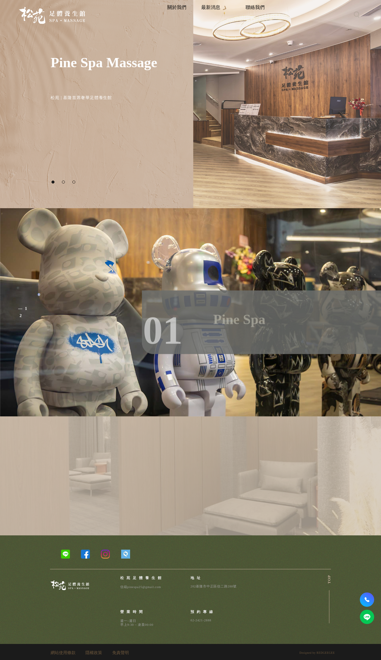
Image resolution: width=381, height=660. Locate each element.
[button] (52, 182)
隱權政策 (93, 653)
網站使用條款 (63, 653)
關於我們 (202, 14)
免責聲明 (120, 653)
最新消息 (228, 14)
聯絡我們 (266, 14)
